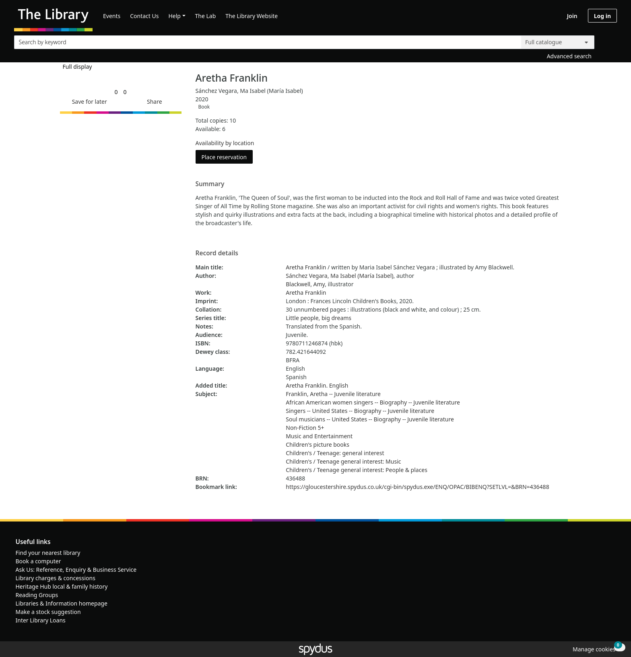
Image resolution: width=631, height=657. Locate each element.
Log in (602, 16)
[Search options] (557, 42)
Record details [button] (217, 253)
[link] (116, 92)
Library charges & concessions (55, 578)
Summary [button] (210, 184)
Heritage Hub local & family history (62, 586)
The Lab (205, 16)
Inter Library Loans (41, 620)
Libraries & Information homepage (61, 603)
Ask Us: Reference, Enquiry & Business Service (76, 569)
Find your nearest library (48, 552)
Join (572, 16)
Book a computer (38, 561)
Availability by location (225, 143)
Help (174, 16)
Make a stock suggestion (48, 612)
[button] (88, 101)
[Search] (607, 40)
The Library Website (251, 16)
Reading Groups (37, 595)
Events (111, 16)
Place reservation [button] (227, 156)
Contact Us (144, 16)
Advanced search (569, 56)
